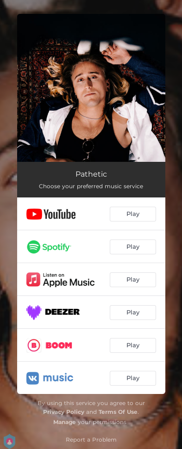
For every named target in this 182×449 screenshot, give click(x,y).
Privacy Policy (63, 411)
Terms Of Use (118, 411)
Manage (64, 421)
